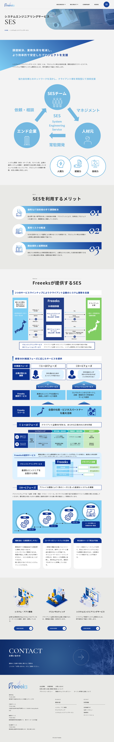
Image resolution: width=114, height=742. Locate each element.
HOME (6, 30)
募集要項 (86, 712)
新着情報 (50, 686)
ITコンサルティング (60, 710)
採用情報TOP (87, 707)
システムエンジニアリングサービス (64, 712)
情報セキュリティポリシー (63, 691)
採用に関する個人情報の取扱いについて (51, 689)
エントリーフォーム (89, 715)
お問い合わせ (59, 686)
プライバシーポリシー (46, 691)
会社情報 (42, 686)
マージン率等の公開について (82, 691)
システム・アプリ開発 (61, 707)
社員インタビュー (88, 710)
